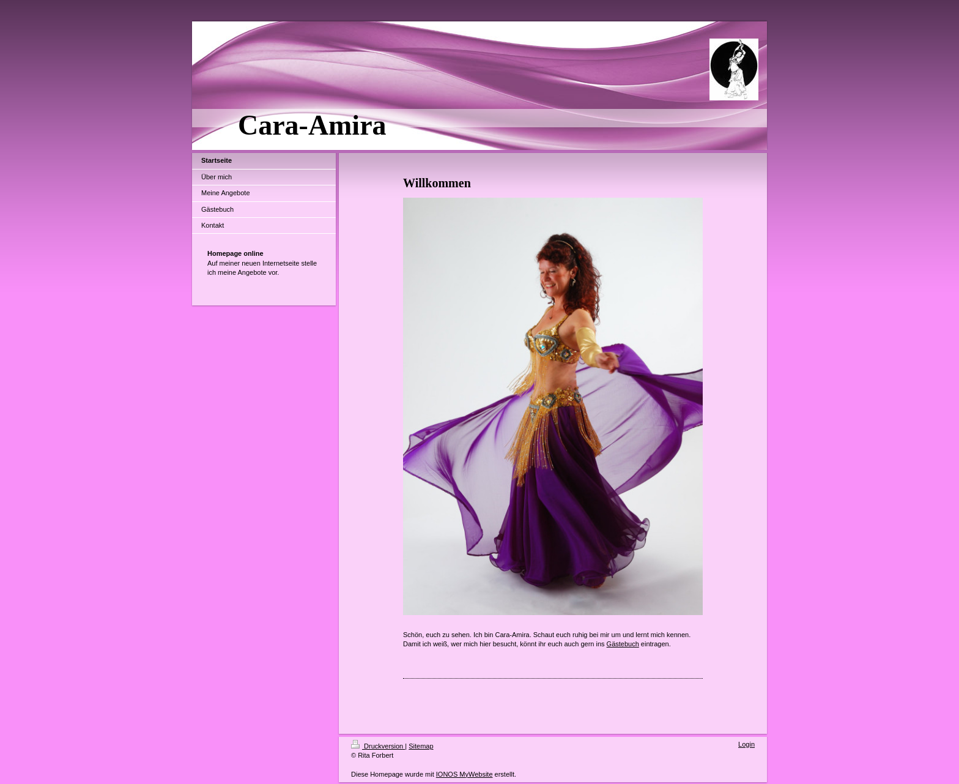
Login (746, 744)
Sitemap (421, 746)
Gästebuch (623, 644)
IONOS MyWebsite (464, 774)
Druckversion (378, 746)
